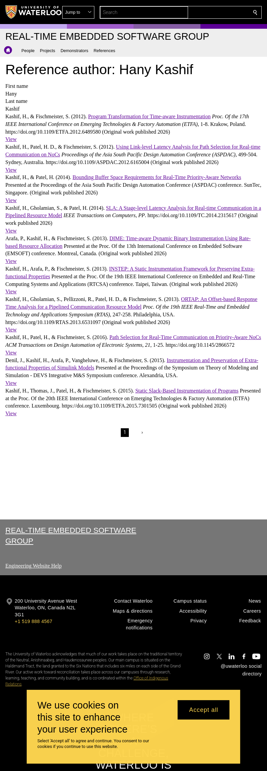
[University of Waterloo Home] (33, 12)
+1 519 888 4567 (33, 621)
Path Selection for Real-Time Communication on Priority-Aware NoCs (185, 337)
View (11, 139)
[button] (206, 12)
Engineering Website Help (33, 566)
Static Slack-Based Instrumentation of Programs (186, 391)
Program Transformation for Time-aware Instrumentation (149, 116)
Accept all (203, 710)
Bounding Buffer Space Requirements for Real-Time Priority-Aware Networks (157, 177)
